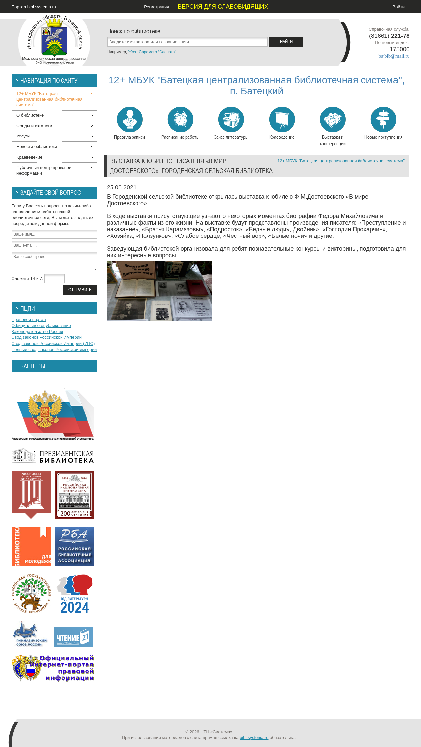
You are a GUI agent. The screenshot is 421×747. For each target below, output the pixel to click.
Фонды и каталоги (34, 125)
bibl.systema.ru (254, 737)
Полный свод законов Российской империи (54, 349)
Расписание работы (180, 123)
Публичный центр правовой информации (43, 170)
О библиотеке (30, 115)
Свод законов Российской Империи (47, 337)
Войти (399, 6)
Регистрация (156, 6)
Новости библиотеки (36, 146)
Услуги (23, 136)
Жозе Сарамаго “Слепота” (152, 52)
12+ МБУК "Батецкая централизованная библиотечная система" (341, 160)
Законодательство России (37, 331)
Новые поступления (383, 123)
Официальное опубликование (41, 325)
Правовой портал (29, 319)
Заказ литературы (231, 123)
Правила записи (129, 123)
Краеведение (282, 123)
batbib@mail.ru (394, 56)
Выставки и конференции (333, 127)
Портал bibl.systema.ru (34, 6)
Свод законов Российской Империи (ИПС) (53, 343)
